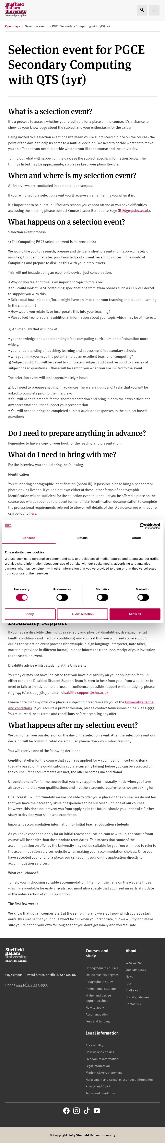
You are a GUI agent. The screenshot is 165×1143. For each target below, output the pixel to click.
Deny (30, 614)
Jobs (129, 983)
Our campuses (136, 969)
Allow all (135, 614)
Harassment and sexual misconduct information (119, 1079)
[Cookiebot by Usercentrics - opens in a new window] (142, 526)
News (129, 976)
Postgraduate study (99, 981)
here (32, 513)
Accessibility (94, 1045)
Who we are (134, 962)
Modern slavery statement (104, 1072)
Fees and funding (98, 1021)
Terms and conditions (101, 1093)
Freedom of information (102, 1058)
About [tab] (136, 538)
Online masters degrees (102, 974)
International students (101, 988)
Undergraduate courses (102, 967)
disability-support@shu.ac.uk (84, 692)
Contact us (133, 1003)
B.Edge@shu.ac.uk (134, 210)
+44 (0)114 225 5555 (32, 984)
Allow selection (82, 614)
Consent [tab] (28, 538)
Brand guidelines (137, 997)
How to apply (95, 1007)
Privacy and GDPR (98, 1086)
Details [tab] (83, 538)
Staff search (134, 990)
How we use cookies (100, 1051)
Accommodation (97, 1014)
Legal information (98, 1065)
